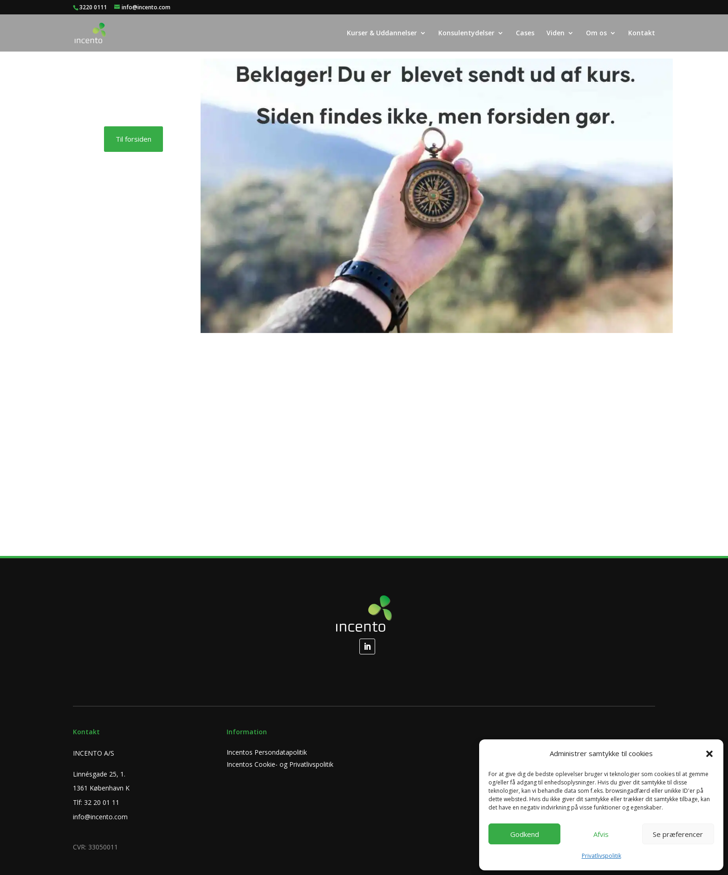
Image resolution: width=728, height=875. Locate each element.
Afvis (601, 834)
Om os (596, 33)
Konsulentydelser (466, 33)
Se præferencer (678, 834)
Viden (555, 33)
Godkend (524, 834)
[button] (709, 753)
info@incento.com (100, 816)
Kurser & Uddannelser (382, 33)
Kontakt (641, 33)
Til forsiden (133, 139)
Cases (525, 33)
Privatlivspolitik (601, 856)
